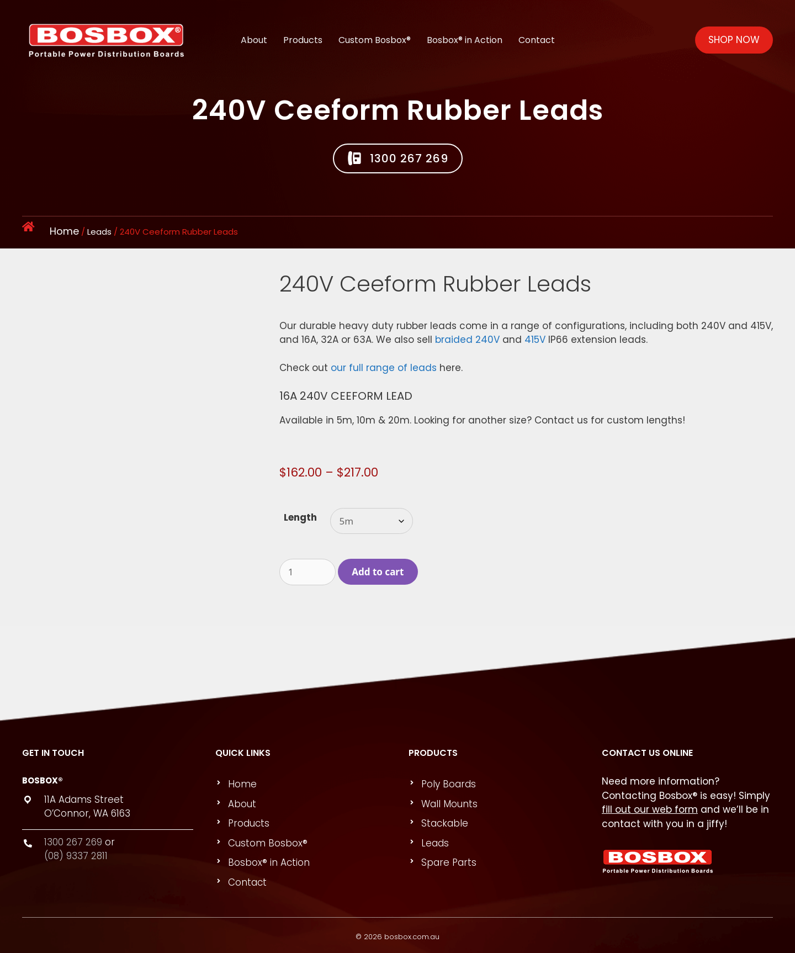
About (254, 33)
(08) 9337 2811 (76, 855)
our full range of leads (384, 367)
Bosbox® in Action (464, 33)
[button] (398, 158)
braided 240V (467, 339)
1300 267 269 (73, 842)
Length (300, 517)
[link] (305, 785)
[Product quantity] (307, 572)
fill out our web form (650, 809)
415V (534, 339)
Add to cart (378, 571)
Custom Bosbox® (374, 33)
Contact (536, 33)
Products (302, 33)
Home (64, 231)
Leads (99, 231)
